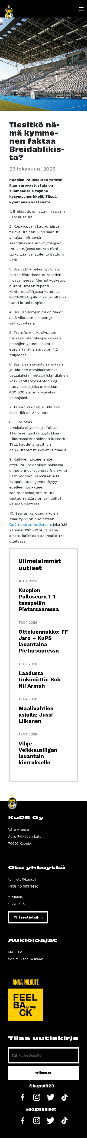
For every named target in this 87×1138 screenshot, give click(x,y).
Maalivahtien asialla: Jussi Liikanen (36, 714)
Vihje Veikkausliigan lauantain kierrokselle (38, 753)
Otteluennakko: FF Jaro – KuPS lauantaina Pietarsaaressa (43, 641)
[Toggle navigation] (80, 9)
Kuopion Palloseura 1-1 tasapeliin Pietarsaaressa (39, 599)
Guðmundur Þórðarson (30, 524)
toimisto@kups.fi (22, 879)
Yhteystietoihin (28, 917)
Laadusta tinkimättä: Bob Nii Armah (40, 679)
